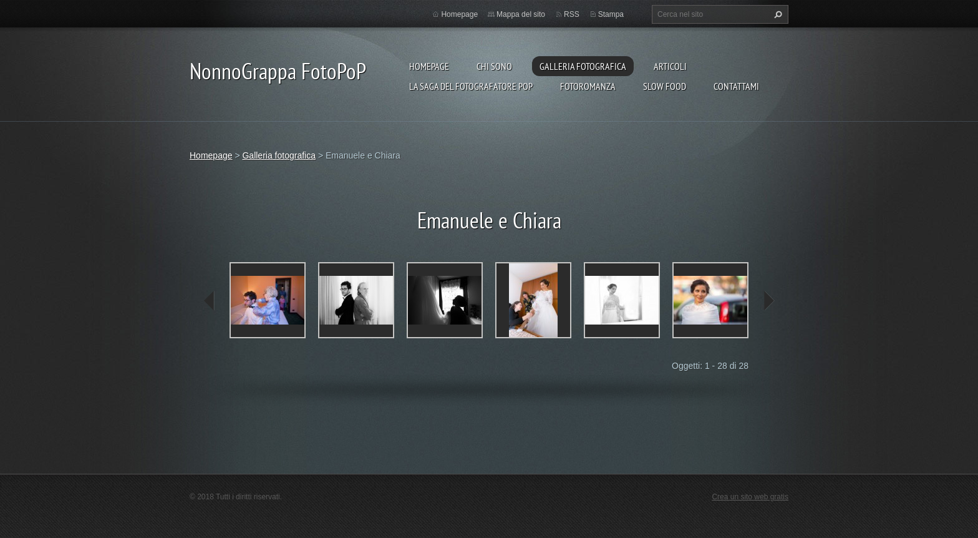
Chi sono (494, 66)
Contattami (736, 86)
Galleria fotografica (583, 66)
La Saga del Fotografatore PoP (471, 86)
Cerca (776, 14)
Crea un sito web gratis (750, 496)
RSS (571, 14)
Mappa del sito (520, 14)
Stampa (611, 14)
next (768, 300)
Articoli (670, 66)
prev (209, 300)
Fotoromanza (588, 86)
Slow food (664, 86)
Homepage (429, 66)
